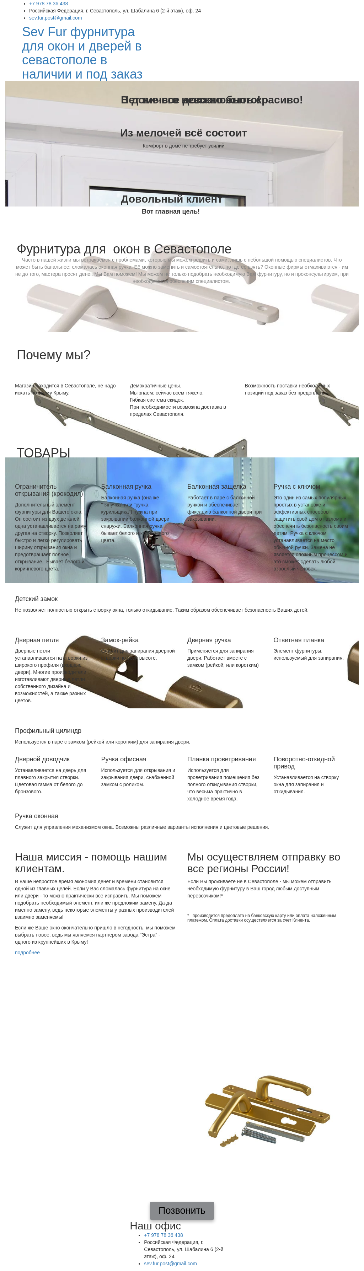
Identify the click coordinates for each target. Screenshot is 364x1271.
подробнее (27, 952)
